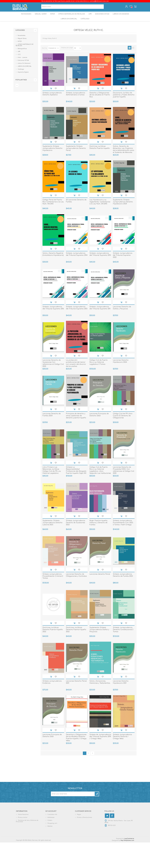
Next (92, 757)
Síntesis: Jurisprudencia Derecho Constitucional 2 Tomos (123, 634)
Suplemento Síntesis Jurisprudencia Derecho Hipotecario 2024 (123, 206)
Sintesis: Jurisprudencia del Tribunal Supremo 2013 (76, 312)
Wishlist (49, 830)
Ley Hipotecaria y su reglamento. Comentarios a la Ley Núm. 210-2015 (99, 206)
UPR (90, 16)
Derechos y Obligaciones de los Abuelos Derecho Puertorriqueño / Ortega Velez (76, 742)
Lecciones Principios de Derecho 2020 (52, 740)
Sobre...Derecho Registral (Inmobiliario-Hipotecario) (53, 259)
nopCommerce (129, 843)
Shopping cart (134, 7)
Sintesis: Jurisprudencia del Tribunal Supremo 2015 (100, 259)
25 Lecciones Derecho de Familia (76, 205)
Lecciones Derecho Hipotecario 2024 (120, 366)
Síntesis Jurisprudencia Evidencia (52, 686)
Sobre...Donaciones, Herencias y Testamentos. (99, 686)
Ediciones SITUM (103, 16)
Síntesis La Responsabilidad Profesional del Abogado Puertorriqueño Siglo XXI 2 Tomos (76, 476)
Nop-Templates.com (127, 845)
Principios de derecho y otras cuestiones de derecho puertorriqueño (76, 420)
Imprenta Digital (23, 76)
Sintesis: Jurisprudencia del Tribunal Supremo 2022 (122, 260)
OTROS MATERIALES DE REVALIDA (71, 16)
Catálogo (85, 22)
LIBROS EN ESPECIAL (68, 22)
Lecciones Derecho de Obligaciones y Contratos (76, 580)
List (133, 52)
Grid (129, 52)
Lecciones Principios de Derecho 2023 (99, 419)
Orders (49, 825)
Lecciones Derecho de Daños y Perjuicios (122, 312)
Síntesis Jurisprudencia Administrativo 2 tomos (75, 98)
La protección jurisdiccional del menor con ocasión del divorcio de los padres (76, 368)
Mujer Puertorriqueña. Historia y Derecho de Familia (98, 527)
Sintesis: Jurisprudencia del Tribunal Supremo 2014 (77, 259)
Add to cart (51, 93)
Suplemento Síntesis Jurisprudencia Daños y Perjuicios (99, 634)
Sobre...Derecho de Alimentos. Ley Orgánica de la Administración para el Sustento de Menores (123, 154)
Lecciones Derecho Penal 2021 (76, 686)
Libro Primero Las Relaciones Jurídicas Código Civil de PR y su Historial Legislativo (52, 475)
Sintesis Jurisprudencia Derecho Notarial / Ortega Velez (122, 741)
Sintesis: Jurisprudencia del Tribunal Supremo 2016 (53, 312)
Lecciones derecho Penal (99, 579)
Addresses (50, 822)
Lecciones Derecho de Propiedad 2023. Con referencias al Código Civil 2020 (123, 475)
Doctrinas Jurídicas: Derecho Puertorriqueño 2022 (53, 634)
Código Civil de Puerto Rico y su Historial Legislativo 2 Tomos (98, 367)
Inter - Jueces (22, 62)
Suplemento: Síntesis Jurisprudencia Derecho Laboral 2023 (52, 527)
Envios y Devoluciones (84, 822)
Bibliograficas (22, 53)
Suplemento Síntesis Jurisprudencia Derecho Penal (76, 153)
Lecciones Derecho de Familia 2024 (52, 419)
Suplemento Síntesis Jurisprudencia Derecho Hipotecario (52, 153)
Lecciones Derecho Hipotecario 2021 (120, 686)
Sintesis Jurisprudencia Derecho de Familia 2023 (123, 580)
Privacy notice (22, 822)
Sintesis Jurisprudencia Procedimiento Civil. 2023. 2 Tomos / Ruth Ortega (123, 527)
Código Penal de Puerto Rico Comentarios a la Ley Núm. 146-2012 (53, 206)
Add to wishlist (55, 93)
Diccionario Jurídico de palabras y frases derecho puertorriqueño (123, 99)
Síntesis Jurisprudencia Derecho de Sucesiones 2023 (75, 527)
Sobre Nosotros (23, 819)
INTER (52, 16)
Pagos (79, 819)
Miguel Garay (39, 16)
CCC (19, 59)
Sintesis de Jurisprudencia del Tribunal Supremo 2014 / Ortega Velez (100, 741)
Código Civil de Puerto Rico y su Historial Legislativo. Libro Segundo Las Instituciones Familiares (100, 476)
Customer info (52, 819)
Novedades (24, 16)
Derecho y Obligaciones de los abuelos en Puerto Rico (99, 99)
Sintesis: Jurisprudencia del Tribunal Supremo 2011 (100, 312)
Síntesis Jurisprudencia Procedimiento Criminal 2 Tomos (53, 581)
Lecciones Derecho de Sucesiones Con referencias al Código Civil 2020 (53, 368)
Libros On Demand (122, 16)
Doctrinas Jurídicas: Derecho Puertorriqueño (99, 152)
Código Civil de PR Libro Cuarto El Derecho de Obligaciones (122, 420)
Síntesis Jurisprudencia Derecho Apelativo (52, 98)
